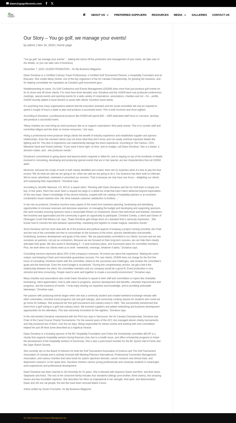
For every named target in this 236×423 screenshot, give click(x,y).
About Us (98, 15)
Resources (160, 15)
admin (31, 45)
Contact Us (220, 15)
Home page (64, 45)
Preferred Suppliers (130, 15)
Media (178, 15)
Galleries (199, 15)
